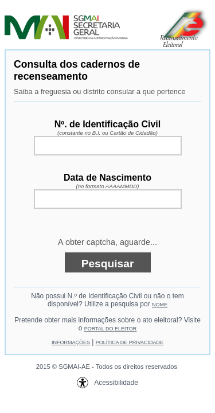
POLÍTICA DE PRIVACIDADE (129, 342)
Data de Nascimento (107, 181)
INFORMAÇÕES (71, 342)
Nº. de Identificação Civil (107, 127)
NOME (159, 304)
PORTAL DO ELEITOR (110, 329)
